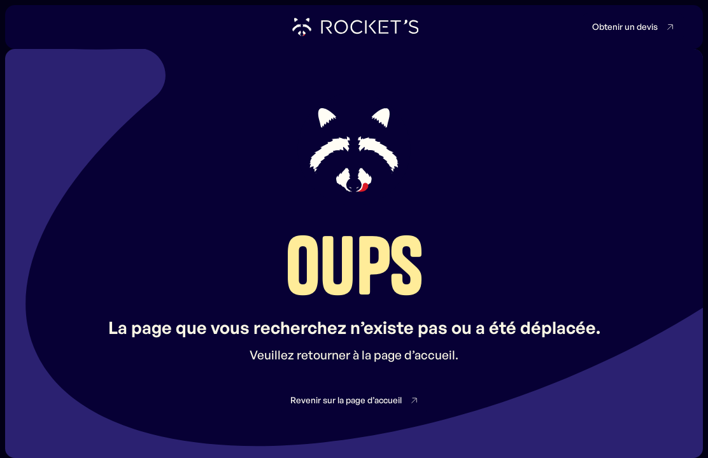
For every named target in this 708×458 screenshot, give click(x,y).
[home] (354, 27)
